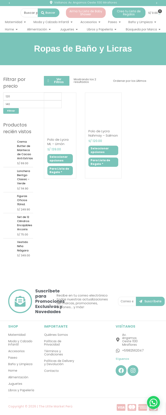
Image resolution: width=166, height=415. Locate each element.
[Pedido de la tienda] (137, 80)
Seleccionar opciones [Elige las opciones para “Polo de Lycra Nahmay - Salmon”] (100, 150)
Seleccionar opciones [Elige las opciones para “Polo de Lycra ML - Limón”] (58, 158)
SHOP (13, 326)
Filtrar (11, 110)
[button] (9, 3)
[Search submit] (48, 12)
